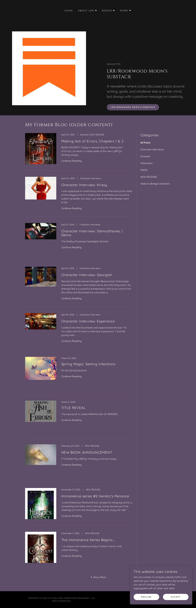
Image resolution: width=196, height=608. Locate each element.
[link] (79, 152)
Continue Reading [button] (71, 160)
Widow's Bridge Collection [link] (155, 183)
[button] (87, 10)
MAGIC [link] (144, 169)
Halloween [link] (146, 163)
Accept (175, 599)
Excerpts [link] (145, 156)
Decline (146, 599)
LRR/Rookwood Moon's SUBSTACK (133, 107)
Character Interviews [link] (152, 149)
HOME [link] (69, 10)
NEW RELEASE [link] (148, 176)
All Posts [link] (145, 142)
